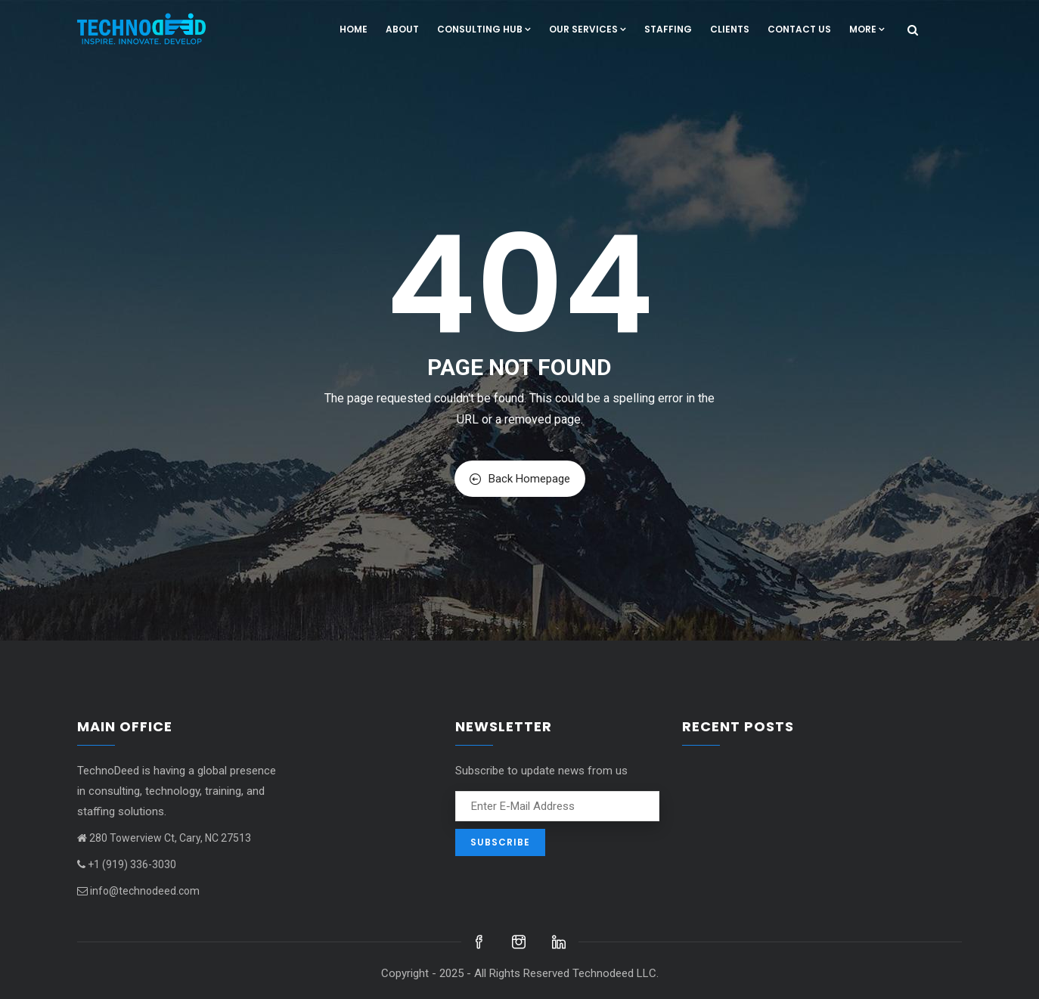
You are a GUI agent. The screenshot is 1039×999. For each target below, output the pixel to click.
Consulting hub (484, 29)
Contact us (799, 29)
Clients (729, 29)
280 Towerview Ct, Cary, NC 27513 (164, 838)
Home (354, 29)
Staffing (668, 29)
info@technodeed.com (138, 891)
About (402, 29)
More (867, 29)
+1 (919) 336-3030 (126, 864)
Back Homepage (520, 479)
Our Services (587, 29)
